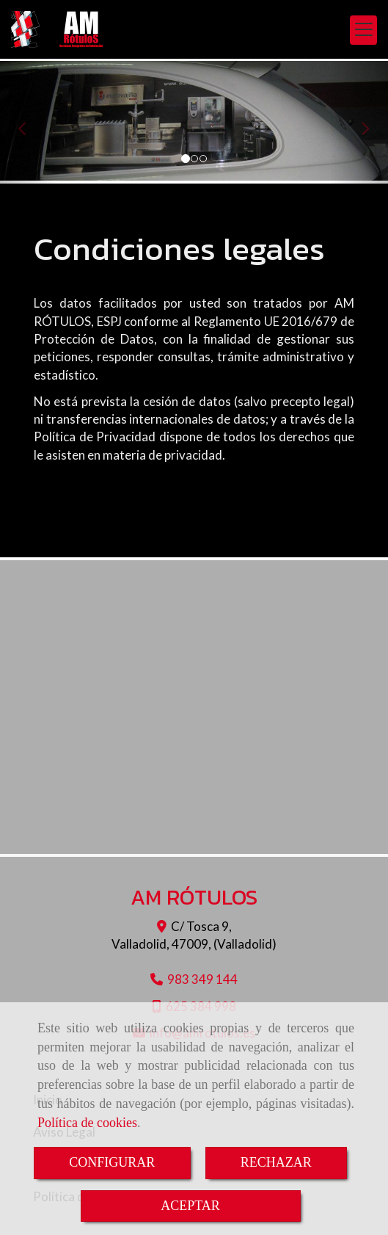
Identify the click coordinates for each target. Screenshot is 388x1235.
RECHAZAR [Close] (276, 1162)
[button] (29, 122)
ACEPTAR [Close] (190, 1205)
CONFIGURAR (112, 1162)
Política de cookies (87, 1122)
